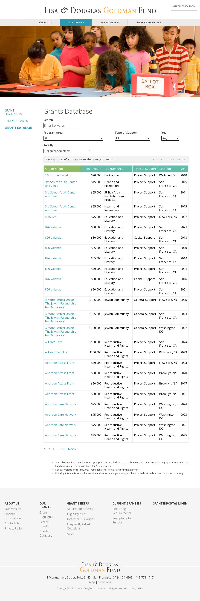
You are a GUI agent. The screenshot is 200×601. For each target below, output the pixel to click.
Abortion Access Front (59, 363)
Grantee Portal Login (184, 6)
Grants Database (18, 128)
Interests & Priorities (81, 519)
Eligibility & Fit (76, 514)
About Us (45, 22)
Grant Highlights (13, 112)
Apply (70, 534)
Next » (181, 159)
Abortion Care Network (60, 404)
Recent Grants (16, 121)
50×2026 (50, 217)
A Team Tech (53, 342)
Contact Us (12, 523)
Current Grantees (148, 22)
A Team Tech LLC (56, 352)
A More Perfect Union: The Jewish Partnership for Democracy (60, 303)
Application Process (80, 509)
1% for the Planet (56, 175)
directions (104, 582)
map (92, 582)
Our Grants (76, 22)
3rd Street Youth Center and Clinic (61, 184)
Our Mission (13, 509)
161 (171, 159)
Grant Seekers (110, 22)
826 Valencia (53, 227)
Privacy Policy (13, 528)
